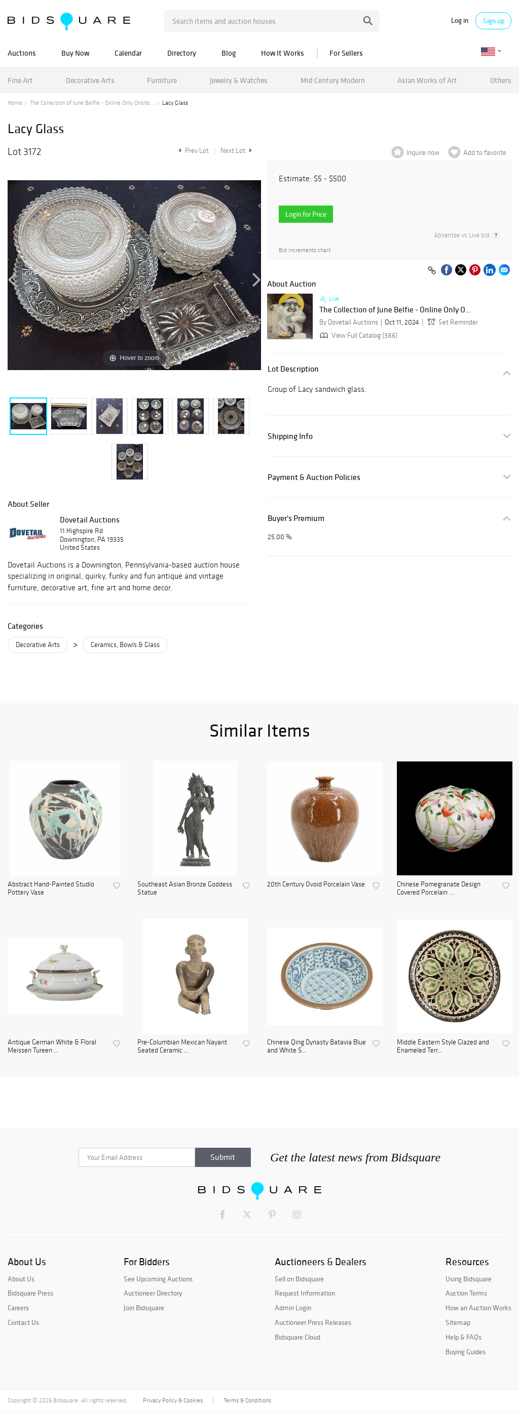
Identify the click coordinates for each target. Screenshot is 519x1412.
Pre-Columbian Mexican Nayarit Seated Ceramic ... (182, 1046)
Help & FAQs (463, 1337)
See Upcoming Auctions (158, 1278)
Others (500, 80)
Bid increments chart (304, 250)
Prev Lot (192, 150)
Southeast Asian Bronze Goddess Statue (184, 888)
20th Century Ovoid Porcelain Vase (316, 884)
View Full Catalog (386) (357, 335)
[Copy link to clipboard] (432, 271)
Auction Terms (466, 1293)
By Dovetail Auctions (348, 322)
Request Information (305, 1293)
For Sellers (346, 53)
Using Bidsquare (469, 1278)
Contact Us (23, 1322)
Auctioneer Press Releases (313, 1322)
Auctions (22, 53)
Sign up (493, 20)
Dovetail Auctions (90, 519)
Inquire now (422, 152)
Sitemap (458, 1322)
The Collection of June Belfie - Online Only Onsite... (92, 102)
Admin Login (293, 1307)
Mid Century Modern (333, 80)
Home (15, 102)
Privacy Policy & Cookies (173, 1400)
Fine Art (20, 80)
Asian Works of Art (427, 80)
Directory (181, 53)
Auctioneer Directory (153, 1293)
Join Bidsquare (144, 1307)
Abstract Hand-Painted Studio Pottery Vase (51, 888)
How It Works (282, 53)
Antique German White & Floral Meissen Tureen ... (52, 1046)
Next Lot (236, 150)
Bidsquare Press (30, 1293)
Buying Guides (466, 1351)
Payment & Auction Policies (314, 477)
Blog (228, 53)
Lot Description (293, 369)
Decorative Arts (90, 80)
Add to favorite (484, 152)
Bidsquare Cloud (297, 1337)
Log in (459, 20)
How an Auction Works (478, 1307)
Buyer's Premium (296, 518)
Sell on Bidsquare (299, 1278)
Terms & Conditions (247, 1400)
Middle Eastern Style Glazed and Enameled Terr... (443, 1046)
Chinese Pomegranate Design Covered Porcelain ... (438, 888)
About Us (21, 1278)
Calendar (128, 53)
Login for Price (305, 214)
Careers (18, 1307)
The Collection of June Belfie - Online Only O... (395, 309)
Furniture (162, 80)
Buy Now (75, 53)
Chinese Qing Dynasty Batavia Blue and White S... (316, 1046)
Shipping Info (290, 436)
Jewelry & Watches (239, 80)
